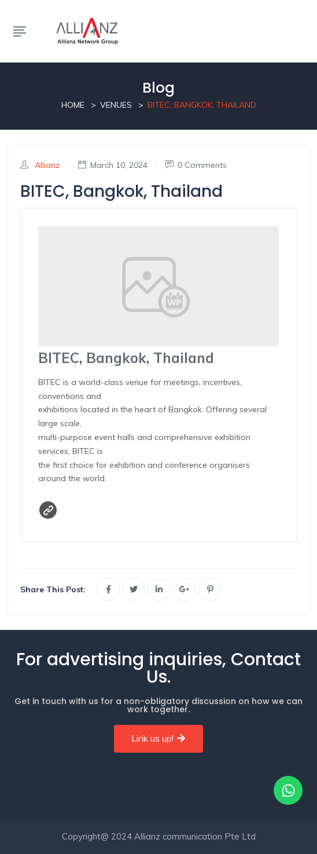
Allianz (47, 165)
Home (72, 105)
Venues (116, 105)
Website (48, 510)
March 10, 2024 (113, 165)
